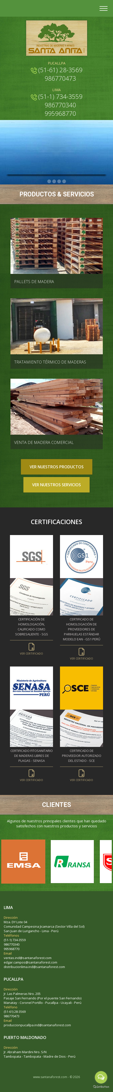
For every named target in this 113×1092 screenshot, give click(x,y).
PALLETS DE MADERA (34, 281)
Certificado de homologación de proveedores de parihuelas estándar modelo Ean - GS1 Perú (81, 636)
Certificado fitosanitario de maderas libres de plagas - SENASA (31, 762)
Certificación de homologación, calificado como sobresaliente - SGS (31, 633)
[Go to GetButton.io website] (101, 1087)
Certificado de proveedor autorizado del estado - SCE (81, 762)
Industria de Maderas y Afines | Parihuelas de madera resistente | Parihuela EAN (56, 38)
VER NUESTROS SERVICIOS (56, 484)
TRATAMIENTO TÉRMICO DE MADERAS (50, 362)
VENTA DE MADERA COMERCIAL (44, 442)
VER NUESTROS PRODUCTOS (57, 467)
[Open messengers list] (101, 1077)
